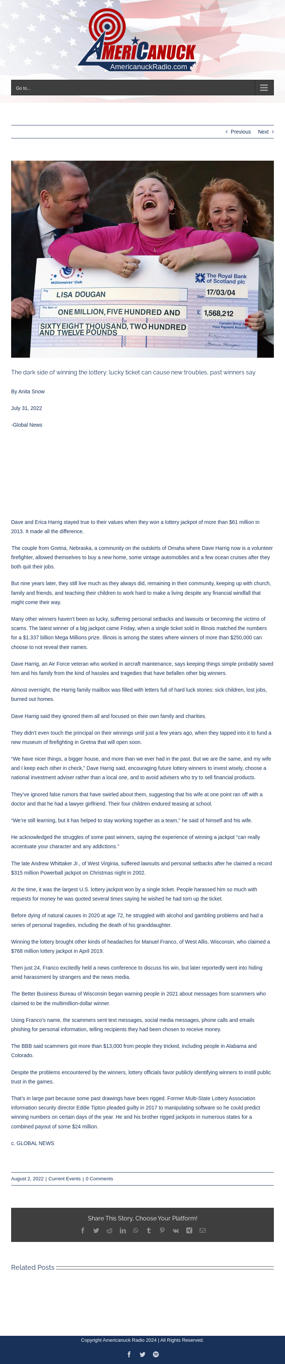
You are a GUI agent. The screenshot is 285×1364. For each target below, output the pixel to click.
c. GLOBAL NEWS (32, 1143)
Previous (241, 132)
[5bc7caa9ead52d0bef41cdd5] (142, 259)
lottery (172, 522)
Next (263, 132)
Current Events (65, 1178)
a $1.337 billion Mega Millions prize (59, 637)
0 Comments (99, 1178)
